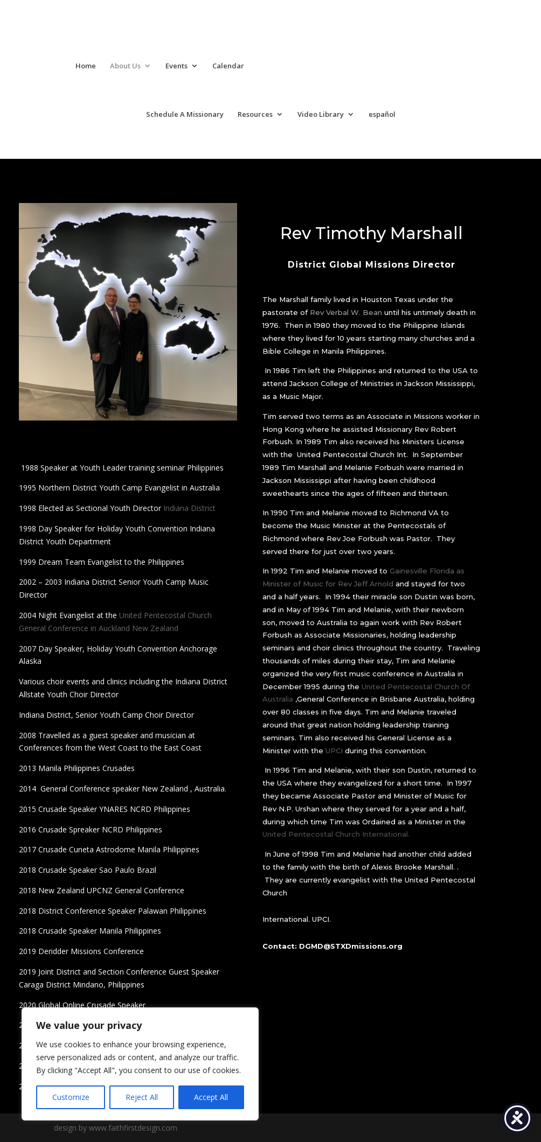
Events (176, 66)
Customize (70, 1097)
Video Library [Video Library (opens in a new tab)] (320, 114)
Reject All (142, 1097)
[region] (140, 1063)
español (382, 114)
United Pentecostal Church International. (336, 834)
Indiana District (189, 508)
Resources (255, 114)
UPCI (334, 750)
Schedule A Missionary (185, 114)
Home (85, 66)
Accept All (211, 1097)
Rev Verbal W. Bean (346, 312)
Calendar (228, 66)
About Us (125, 66)
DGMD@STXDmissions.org (351, 946)
